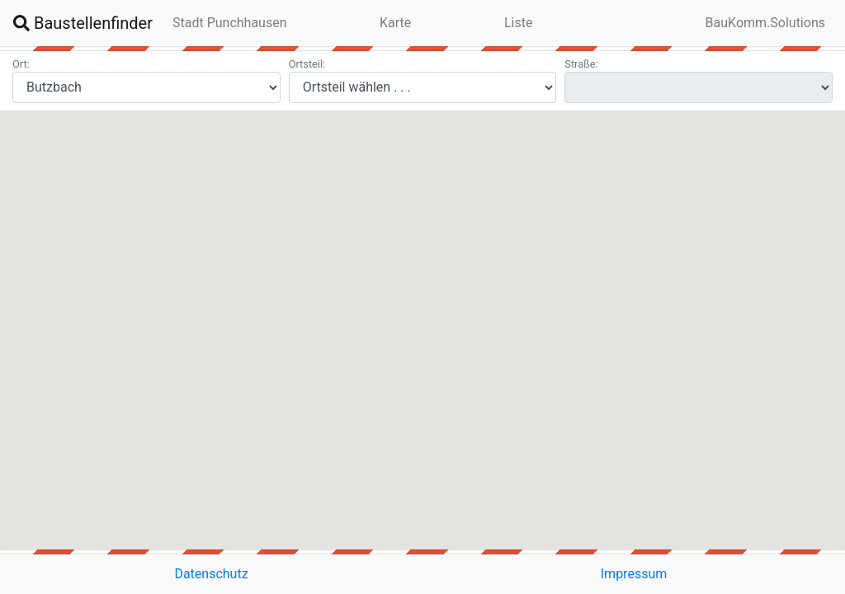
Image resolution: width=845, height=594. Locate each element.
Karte (395, 23)
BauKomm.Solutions (765, 23)
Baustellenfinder (83, 23)
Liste (518, 23)
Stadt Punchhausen (229, 23)
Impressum (634, 574)
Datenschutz (211, 574)
